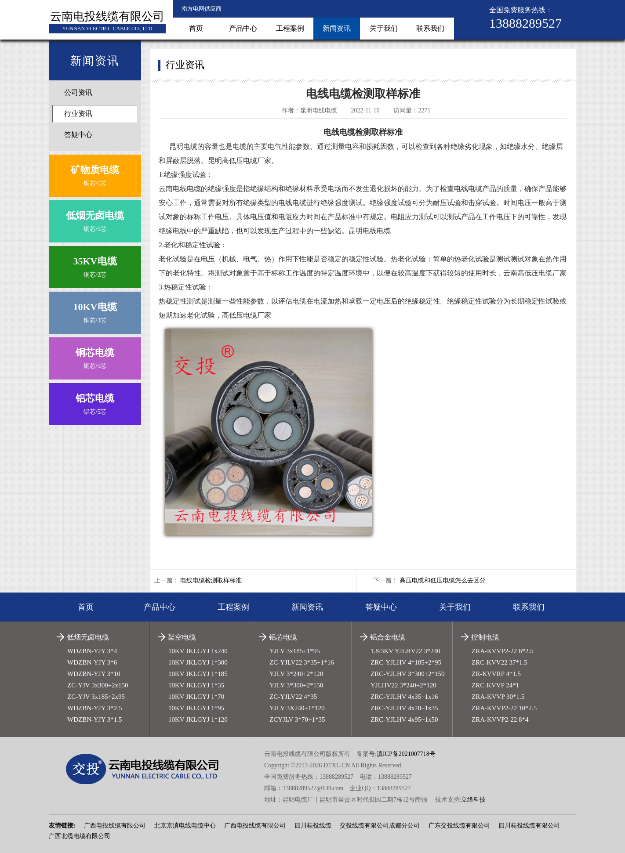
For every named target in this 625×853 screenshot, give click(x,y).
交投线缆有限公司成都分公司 (380, 825)
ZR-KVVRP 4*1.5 (496, 673)
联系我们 (430, 28)
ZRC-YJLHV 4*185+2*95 (406, 662)
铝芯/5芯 (95, 402)
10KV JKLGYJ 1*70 (196, 696)
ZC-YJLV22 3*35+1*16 (301, 662)
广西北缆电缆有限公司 (79, 836)
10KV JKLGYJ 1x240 (198, 650)
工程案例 (290, 28)
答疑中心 (78, 134)
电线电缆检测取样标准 (211, 580)
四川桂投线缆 (312, 825)
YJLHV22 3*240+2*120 (403, 685)
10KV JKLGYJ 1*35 (196, 685)
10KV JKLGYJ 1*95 (196, 708)
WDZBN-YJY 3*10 (93, 673)
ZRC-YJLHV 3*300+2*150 (408, 673)
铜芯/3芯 (95, 265)
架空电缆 (182, 637)
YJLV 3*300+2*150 (296, 685)
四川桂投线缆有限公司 (529, 825)
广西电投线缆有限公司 (114, 825)
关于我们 (384, 28)
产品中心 (243, 28)
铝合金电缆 (387, 637)
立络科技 (473, 799)
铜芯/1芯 (95, 174)
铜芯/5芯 (95, 219)
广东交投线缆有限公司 (459, 825)
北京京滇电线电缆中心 (185, 825)
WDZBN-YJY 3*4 (92, 650)
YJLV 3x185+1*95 (294, 650)
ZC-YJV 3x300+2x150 (97, 685)
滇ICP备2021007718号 (406, 754)
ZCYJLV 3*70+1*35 (297, 719)
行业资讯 (78, 113)
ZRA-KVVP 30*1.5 (498, 696)
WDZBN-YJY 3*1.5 (94, 719)
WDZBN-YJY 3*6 (92, 662)
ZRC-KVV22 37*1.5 (499, 662)
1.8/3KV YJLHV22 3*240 (405, 650)
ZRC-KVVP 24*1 (495, 685)
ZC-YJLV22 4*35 (293, 696)
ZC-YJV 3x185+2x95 (96, 696)
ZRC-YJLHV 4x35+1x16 (404, 696)
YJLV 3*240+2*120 (296, 673)
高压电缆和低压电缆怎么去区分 (443, 580)
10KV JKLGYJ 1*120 (198, 719)
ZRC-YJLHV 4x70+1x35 (404, 708)
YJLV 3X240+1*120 (297, 708)
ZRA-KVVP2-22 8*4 (500, 719)
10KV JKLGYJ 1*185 (198, 673)
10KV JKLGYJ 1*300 (198, 662)
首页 (196, 28)
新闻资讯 (337, 28)
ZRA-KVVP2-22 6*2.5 (503, 650)
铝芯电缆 (283, 637)
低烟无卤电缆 (88, 637)
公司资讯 (78, 92)
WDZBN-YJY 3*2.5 (94, 708)
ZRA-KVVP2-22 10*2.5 (504, 708)
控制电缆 (485, 637)
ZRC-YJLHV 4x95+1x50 (404, 719)
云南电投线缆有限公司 (107, 16)
